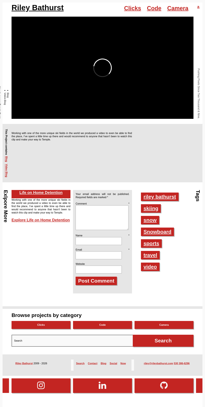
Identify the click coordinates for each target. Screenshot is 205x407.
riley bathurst (160, 197)
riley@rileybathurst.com (158, 367)
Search (80, 367)
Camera (177, 8)
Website (80, 267)
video (150, 267)
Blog (8, 95)
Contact (92, 367)
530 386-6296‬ (182, 367)
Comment (102, 203)
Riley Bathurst (38, 7)
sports (151, 243)
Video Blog (5, 99)
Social (113, 367)
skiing (151, 208)
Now (123, 367)
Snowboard (157, 232)
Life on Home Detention (40, 192)
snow (150, 220)
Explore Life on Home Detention (41, 220)
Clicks (132, 8)
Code (154, 8)
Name (102, 239)
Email (102, 253)
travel (150, 255)
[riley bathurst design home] (199, 7)
